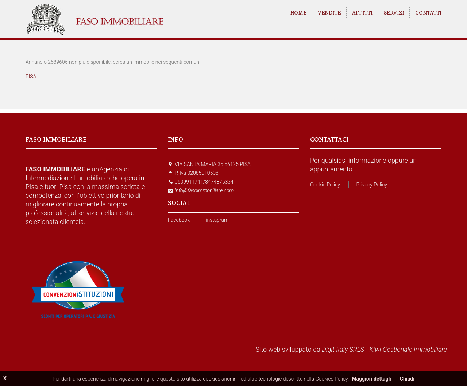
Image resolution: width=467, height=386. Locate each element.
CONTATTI (428, 12)
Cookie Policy (325, 185)
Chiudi (407, 379)
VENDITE (329, 12)
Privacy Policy (371, 185)
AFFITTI (362, 12)
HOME (298, 12)
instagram (217, 220)
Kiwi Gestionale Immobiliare (408, 349)
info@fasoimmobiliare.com (204, 190)
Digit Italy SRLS (343, 349)
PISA (31, 77)
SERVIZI (394, 12)
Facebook (179, 220)
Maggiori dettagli (371, 379)
